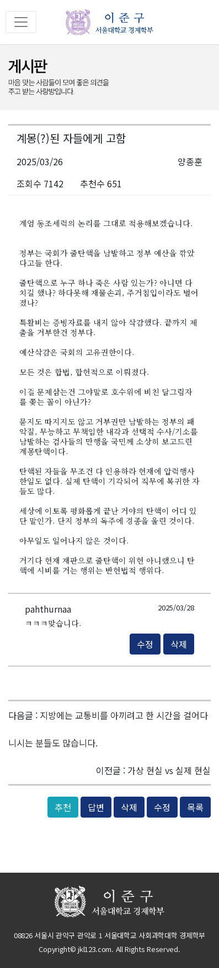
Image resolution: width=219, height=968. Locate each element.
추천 (63, 807)
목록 (195, 807)
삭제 (178, 644)
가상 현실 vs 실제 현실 (169, 770)
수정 (145, 644)
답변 (96, 807)
